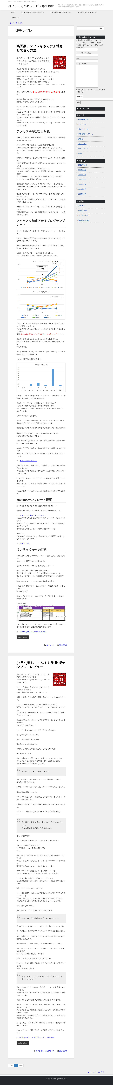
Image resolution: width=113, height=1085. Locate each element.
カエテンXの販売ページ (28, 461)
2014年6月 (82, 179)
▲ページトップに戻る (96, 1072)
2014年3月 (82, 189)
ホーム (13, 12)
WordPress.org (83, 220)
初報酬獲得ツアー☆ (85, 134)
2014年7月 (82, 175)
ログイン (81, 206)
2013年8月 (82, 194)
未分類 (80, 139)
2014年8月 (82, 170)
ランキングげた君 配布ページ (87, 12)
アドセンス (82, 124)
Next (20, 1065)
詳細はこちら (25, 543)
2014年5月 (82, 184)
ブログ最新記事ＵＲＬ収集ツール (60, 12)
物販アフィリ (50, 1051)
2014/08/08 (63, 645)
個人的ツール (83, 129)
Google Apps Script (85, 119)
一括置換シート (16, 17)
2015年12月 (82, 165)
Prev (11, 1065)
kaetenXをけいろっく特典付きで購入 (33, 632)
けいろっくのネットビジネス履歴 (31, 6)
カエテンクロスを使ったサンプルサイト (31, 515)
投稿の (82, 210)
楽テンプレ (50, 645)
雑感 (80, 153)
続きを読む (23, 637)
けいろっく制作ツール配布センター (32, 12)
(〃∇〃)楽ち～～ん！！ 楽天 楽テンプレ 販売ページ (36, 1037)
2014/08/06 (63, 1051)
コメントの (84, 215)
